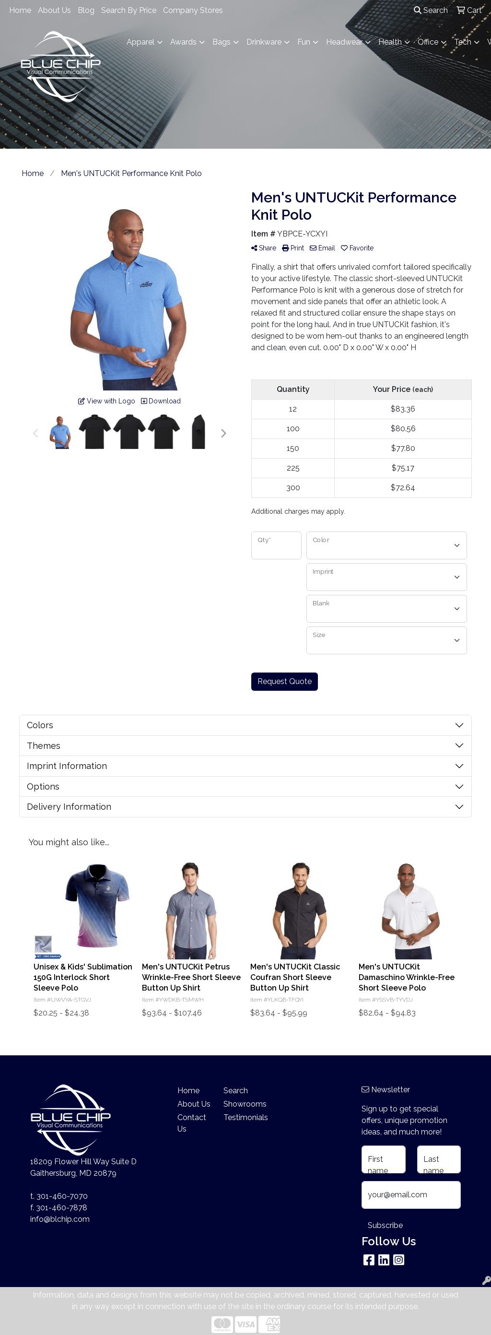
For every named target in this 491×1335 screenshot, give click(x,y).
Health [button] (390, 42)
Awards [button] (183, 42)
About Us (54, 10)
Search (431, 10)
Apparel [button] (140, 42)
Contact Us (191, 1123)
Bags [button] (221, 42)
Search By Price (128, 10)
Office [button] (428, 42)
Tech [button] (462, 42)
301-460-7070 (62, 1196)
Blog (86, 10)
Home (20, 10)
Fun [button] (303, 42)
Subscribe (385, 1225)
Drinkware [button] (263, 42)
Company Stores (193, 10)
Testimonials (240, 1117)
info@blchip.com (60, 1219)
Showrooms (240, 1104)
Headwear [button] (344, 42)
